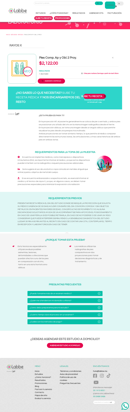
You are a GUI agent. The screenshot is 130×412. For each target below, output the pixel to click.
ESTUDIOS (41, 13)
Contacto (39, 392)
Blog (37, 386)
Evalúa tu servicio (43, 398)
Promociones (41, 383)
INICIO (8, 34)
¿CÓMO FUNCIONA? (59, 13)
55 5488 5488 (99, 396)
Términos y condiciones (70, 371)
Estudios (39, 374)
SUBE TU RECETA (44, 18)
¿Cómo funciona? (43, 377)
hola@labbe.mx (100, 371)
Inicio (37, 371)
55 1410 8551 (99, 390)
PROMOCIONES (62, 18)
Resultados (40, 380)
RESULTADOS (78, 13)
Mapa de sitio (41, 395)
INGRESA (110, 5)
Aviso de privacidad (69, 374)
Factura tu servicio (43, 389)
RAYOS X (20, 34)
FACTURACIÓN (114, 13)
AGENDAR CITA (96, 13)
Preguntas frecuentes (70, 383)
